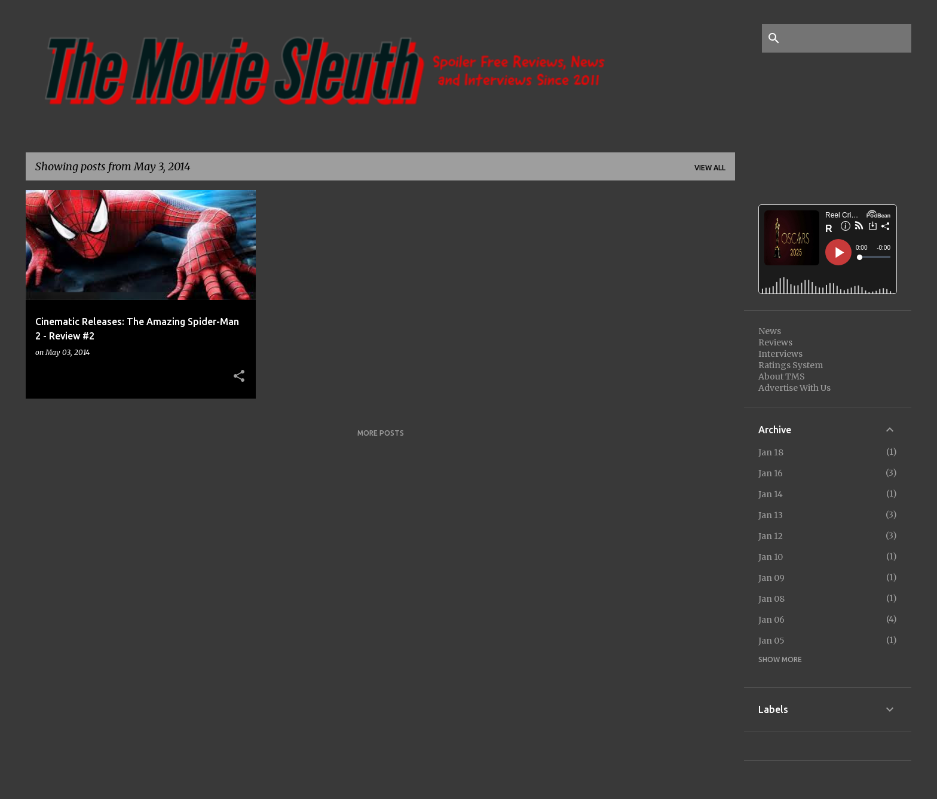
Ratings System (790, 365)
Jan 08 (771, 598)
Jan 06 (771, 619)
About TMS (781, 376)
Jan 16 (770, 473)
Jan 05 (771, 640)
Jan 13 (770, 515)
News (769, 331)
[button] (239, 376)
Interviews (780, 353)
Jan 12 (770, 536)
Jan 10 (770, 557)
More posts (380, 433)
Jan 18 (770, 452)
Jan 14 (770, 494)
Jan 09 (771, 578)
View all (709, 168)
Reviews (775, 342)
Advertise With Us (794, 387)
